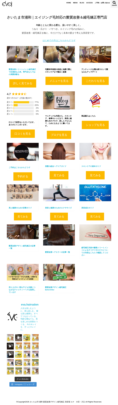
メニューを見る (59, 80)
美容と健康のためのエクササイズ (58, 208)
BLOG (82, 3)
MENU (75, 3)
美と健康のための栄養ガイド (20, 208)
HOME (68, 3)
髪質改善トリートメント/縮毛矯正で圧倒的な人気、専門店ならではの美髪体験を (22, 71)
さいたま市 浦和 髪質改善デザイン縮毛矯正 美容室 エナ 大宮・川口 (57, 402)
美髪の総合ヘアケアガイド (55, 166)
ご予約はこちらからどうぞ (19, 167)
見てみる (59, 175)
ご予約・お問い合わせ (102, 3)
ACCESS (89, 3)
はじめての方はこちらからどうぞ (59, 40)
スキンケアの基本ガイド (91, 166)
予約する (22, 176)
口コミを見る (22, 133)
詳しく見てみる (22, 83)
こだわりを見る (95, 80)
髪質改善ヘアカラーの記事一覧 (57, 252)
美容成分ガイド (87, 208)
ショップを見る (95, 124)
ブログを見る (59, 134)
